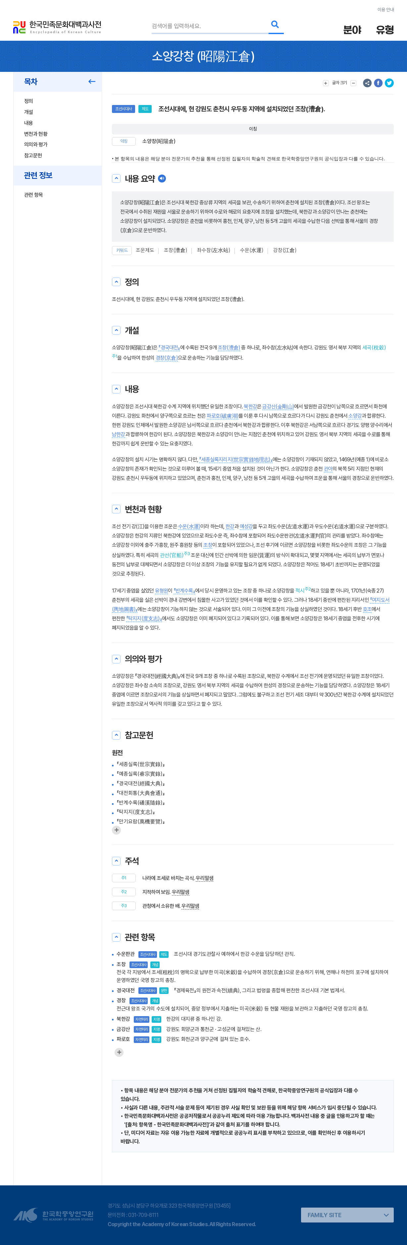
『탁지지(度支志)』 (144, 618)
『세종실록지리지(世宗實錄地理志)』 (236, 459)
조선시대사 (123, 108)
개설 (28, 112)
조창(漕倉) (175, 250)
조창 (207, 545)
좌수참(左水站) (213, 250)
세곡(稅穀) (374, 347)
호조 (367, 609)
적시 (300, 591)
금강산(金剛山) (278, 406)
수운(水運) (252, 250)
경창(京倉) (167, 358)
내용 (28, 123)
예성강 (246, 526)
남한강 (118, 434)
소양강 (355, 416)
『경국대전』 (169, 347)
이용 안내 (386, 9)
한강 (230, 526)
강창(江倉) (285, 250)
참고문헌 (33, 155)
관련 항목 (33, 195)
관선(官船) (172, 555)
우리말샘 (204, 878)
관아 (328, 469)
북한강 (250, 406)
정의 (28, 101)
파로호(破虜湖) (222, 416)
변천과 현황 (35, 134)
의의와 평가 (35, 144)
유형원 (161, 591)
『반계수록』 (184, 591)
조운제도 (145, 250)
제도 (145, 108)
